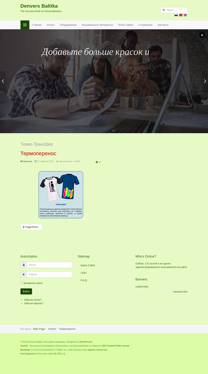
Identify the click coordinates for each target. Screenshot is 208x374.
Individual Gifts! (180, 292)
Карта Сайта (88, 265)
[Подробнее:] (31, 227)
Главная (36, 24)
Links (83, 272)
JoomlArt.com (85, 342)
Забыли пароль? (33, 303)
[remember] (21, 283)
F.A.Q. (84, 280)
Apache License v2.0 (97, 350)
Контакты (163, 24)
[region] (104, 81)
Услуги (50, 24)
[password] (50, 274)
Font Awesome (27, 354)
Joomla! (24, 346)
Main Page (39, 328)
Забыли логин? (33, 299)
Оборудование (68, 24)
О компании (145, 24)
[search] (174, 10)
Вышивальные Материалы (97, 24)
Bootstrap (25, 350)
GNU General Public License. (116, 346)
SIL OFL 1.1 (59, 354)
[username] (50, 265)
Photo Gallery (125, 24)
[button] (202, 35)
